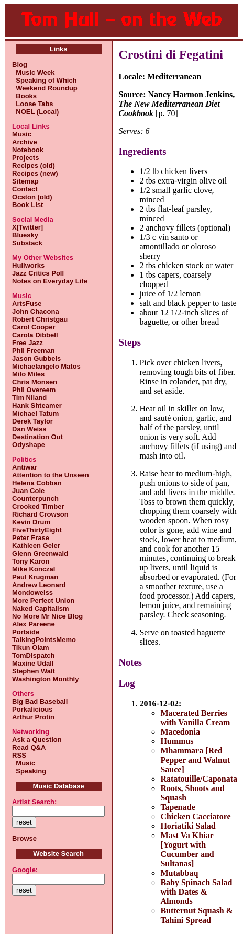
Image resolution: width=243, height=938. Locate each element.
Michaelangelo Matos (46, 366)
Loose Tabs (32, 104)
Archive (24, 142)
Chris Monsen (34, 382)
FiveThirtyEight (37, 530)
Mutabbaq (179, 872)
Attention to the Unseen (50, 475)
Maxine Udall (32, 663)
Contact (24, 189)
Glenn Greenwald (40, 553)
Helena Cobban (37, 483)
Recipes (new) (35, 173)
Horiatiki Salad (187, 825)
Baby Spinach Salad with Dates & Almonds (196, 892)
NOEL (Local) (35, 112)
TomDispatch (33, 655)
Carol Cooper (33, 327)
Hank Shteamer (37, 405)
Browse (24, 838)
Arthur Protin (33, 717)
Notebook (27, 150)
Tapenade (177, 807)
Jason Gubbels (36, 358)
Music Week (33, 72)
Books (24, 96)
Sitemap (25, 181)
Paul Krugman (35, 577)
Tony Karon (30, 561)
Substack (27, 243)
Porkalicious (32, 709)
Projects (25, 158)
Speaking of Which (44, 80)
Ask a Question (37, 739)
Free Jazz (27, 343)
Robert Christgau (40, 319)
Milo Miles (28, 374)
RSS (19, 755)
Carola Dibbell (35, 335)
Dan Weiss (29, 429)
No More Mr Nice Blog (47, 616)
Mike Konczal (33, 569)
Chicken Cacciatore (195, 816)
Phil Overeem (34, 390)
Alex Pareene (33, 624)
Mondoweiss (32, 593)
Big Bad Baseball (40, 701)
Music (21, 134)
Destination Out (37, 437)
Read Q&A (29, 747)
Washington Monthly (45, 679)
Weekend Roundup (45, 88)
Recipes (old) (33, 165)
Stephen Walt (33, 671)
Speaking (29, 771)
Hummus (176, 741)
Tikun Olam (30, 647)
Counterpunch (35, 498)
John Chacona (35, 311)
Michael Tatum (35, 413)
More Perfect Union (43, 600)
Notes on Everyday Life (49, 281)
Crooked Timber (38, 506)
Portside (25, 632)
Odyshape (28, 445)
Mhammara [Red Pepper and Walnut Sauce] (195, 760)
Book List (27, 205)
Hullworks (28, 265)
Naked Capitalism (40, 608)
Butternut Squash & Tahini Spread (196, 915)
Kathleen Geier (36, 546)
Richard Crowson (40, 514)
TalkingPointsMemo (44, 640)
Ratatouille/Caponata (198, 778)
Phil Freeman (33, 350)
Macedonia (180, 731)
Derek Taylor (32, 421)
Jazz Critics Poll (38, 273)
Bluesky (25, 235)
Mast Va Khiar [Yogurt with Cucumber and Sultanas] (187, 849)
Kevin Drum (31, 522)
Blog (19, 64)
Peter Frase (30, 538)
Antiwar (24, 467)
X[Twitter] (27, 227)
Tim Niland (29, 398)
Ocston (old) (32, 197)
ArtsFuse (26, 303)
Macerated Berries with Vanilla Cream (195, 717)
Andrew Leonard (39, 585)
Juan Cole (28, 491)
